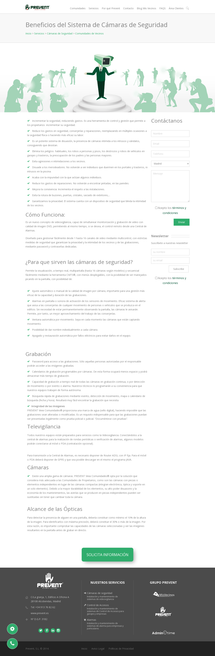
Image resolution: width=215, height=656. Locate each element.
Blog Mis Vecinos (146, 8)
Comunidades (78, 8)
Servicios (94, 8)
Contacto (128, 8)
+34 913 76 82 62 (45, 607)
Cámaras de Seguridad (59, 33)
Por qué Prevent (111, 8)
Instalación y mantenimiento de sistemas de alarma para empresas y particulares (105, 626)
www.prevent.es (40, 613)
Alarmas (91, 619)
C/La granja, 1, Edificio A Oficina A (50, 597)
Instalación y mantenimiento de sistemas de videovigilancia (102, 598)
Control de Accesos (98, 605)
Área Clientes (176, 8)
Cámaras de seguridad (99, 593)
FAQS (162, 8)
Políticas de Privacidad (121, 648)
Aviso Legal (97, 648)
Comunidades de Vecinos (89, 33)
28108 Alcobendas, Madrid (46, 601)
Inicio (28, 33)
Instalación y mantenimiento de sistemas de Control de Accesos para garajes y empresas (105, 611)
